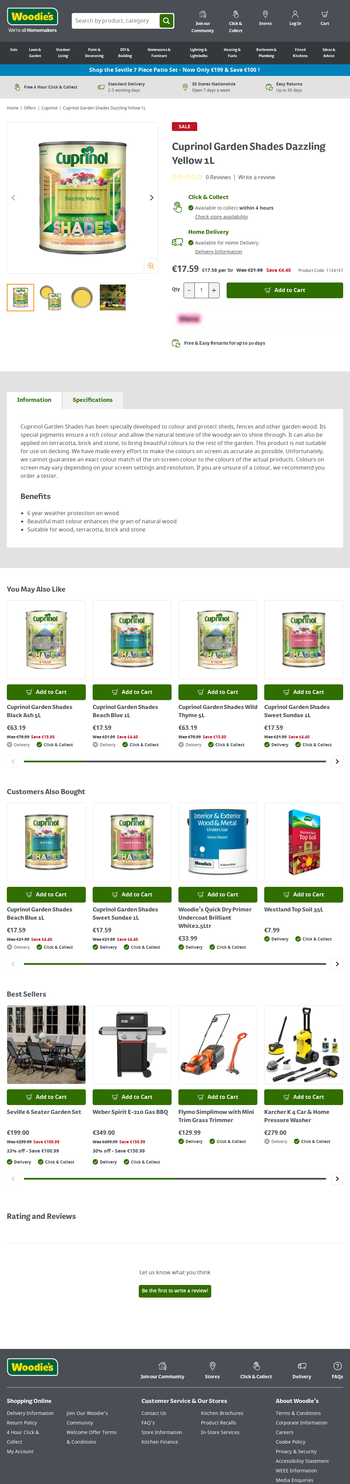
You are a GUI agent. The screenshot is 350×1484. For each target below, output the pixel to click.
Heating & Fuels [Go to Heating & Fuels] (232, 53)
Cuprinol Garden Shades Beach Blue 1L (125, 711)
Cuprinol (49, 108)
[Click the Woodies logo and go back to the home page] (32, 21)
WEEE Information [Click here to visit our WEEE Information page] (296, 1470)
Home (12, 108)
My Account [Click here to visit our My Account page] (20, 1451)
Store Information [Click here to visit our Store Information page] (162, 1432)
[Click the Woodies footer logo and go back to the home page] (32, 1371)
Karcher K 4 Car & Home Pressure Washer (296, 1116)
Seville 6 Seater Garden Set (44, 1112)
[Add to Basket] (285, 290)
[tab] (34, 400)
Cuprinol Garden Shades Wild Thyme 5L (217, 711)
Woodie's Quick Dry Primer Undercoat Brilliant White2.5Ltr (215, 918)
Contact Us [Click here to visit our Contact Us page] (154, 1413)
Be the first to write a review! (175, 1291)
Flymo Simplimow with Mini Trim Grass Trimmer (216, 1116)
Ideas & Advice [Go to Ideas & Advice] (329, 53)
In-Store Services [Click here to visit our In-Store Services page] (220, 1432)
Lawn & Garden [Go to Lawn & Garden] (35, 53)
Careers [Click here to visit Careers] (285, 1432)
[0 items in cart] (324, 19)
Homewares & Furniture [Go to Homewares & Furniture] (159, 53)
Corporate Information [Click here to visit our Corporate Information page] (301, 1423)
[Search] (166, 21)
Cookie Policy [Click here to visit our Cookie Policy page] (290, 1442)
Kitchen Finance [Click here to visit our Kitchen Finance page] (160, 1442)
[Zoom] (151, 265)
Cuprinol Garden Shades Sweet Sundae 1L (297, 711)
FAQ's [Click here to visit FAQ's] (148, 1423)
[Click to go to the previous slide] (13, 198)
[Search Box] (123, 21)
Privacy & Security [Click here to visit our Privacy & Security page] (296, 1451)
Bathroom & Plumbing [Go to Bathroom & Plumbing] (266, 53)
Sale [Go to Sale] (13, 50)
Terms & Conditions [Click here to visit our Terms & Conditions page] (298, 1413)
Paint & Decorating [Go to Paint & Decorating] (94, 53)
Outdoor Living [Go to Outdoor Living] (63, 53)
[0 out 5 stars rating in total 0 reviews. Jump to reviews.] (201, 177)
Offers (30, 108)
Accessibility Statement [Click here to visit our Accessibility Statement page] (302, 1461)
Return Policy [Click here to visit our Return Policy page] (22, 1423)
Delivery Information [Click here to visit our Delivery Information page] (30, 1413)
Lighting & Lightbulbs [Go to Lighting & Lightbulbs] (198, 53)
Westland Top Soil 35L (293, 910)
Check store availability (221, 217)
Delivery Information (218, 251)
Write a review (256, 177)
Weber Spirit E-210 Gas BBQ (130, 1112)
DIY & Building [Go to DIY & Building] (125, 53)
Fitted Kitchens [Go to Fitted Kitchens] (300, 53)
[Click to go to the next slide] (152, 198)
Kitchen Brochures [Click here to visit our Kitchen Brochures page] (222, 1413)
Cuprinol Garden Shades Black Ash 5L (39, 711)
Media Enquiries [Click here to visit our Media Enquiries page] (294, 1480)
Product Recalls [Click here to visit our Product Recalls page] (218, 1423)
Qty (176, 289)
